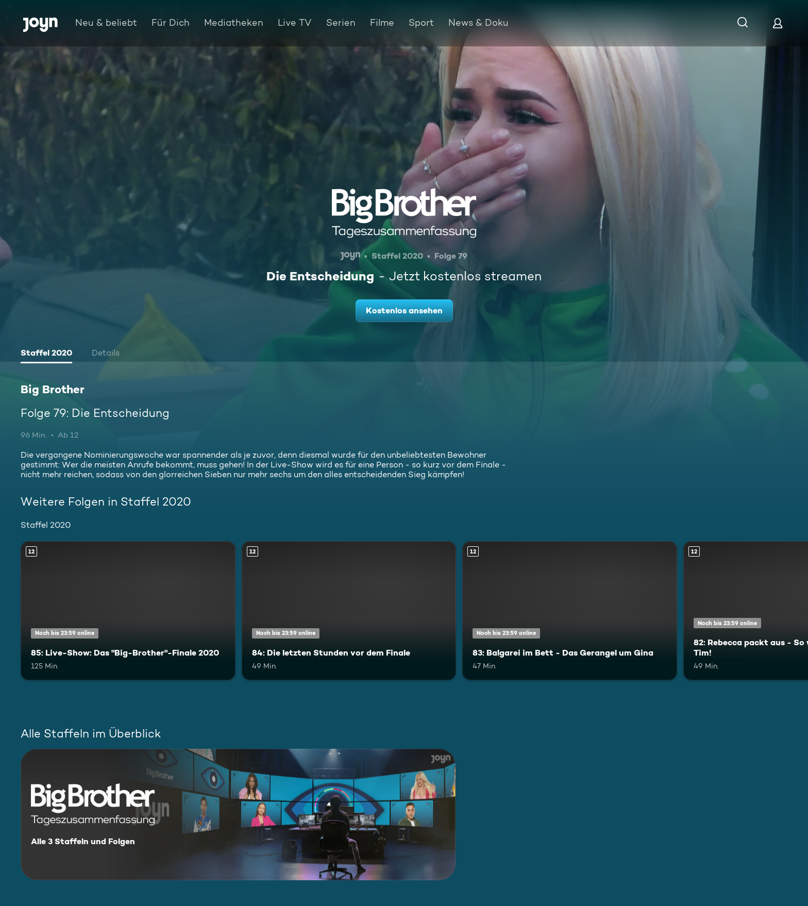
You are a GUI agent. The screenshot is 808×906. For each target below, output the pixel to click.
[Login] (777, 23)
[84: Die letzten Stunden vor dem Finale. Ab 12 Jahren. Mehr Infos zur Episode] (349, 611)
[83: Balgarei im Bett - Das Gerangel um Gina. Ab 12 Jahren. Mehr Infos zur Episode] (569, 611)
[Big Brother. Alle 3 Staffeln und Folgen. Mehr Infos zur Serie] (238, 814)
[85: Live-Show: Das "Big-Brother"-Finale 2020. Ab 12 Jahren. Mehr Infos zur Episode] (128, 611)
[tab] (46, 354)
